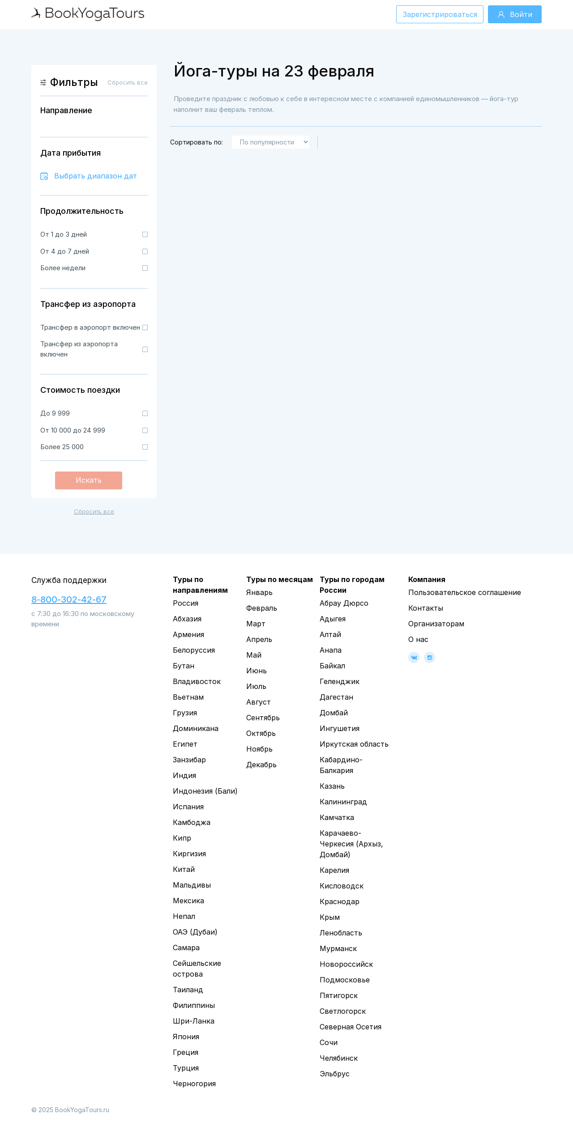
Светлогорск (343, 1011)
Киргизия (189, 853)
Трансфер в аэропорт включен (90, 327)
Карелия (334, 870)
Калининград (343, 801)
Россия (185, 603)
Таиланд (188, 989)
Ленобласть (341, 932)
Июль (256, 686)
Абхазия (187, 618)
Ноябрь (259, 748)
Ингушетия (339, 728)
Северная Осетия (350, 1026)
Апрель (259, 639)
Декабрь (261, 764)
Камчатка (337, 817)
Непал (184, 916)
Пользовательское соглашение (464, 592)
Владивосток (197, 681)
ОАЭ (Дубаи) (195, 931)
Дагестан (336, 697)
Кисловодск (341, 885)
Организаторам (436, 623)
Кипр (182, 837)
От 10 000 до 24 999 (72, 430)
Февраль (261, 608)
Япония (186, 1036)
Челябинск (339, 1058)
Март (255, 623)
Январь (259, 592)
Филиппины (194, 1005)
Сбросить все (94, 511)
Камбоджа (191, 822)
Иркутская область (354, 744)
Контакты (425, 608)
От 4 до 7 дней (64, 251)
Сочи (329, 1042)
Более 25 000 (62, 446)
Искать (89, 480)
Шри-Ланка (193, 1020)
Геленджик (339, 681)
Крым (330, 917)
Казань (332, 786)
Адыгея (333, 618)
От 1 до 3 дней (63, 234)
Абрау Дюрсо (344, 603)
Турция (186, 1067)
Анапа (331, 650)
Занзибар (189, 759)
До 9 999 (55, 413)
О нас (418, 639)
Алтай (330, 634)
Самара (186, 947)
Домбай (334, 712)
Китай (184, 869)
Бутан (183, 665)
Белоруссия (194, 650)
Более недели (63, 268)
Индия (184, 775)
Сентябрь (263, 717)
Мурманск (338, 948)
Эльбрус (335, 1073)
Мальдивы (192, 884)
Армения (188, 634)
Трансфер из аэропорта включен (79, 349)
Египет (185, 744)
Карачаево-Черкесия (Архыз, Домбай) (351, 844)
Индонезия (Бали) (205, 790)
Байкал (332, 665)
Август (258, 701)
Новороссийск (346, 964)
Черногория (194, 1083)
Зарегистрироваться (440, 14)
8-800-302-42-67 (69, 599)
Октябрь (261, 733)
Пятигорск (339, 995)
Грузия (185, 712)
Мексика (188, 900)
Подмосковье (345, 979)
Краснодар (339, 901)
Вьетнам (188, 697)
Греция (185, 1052)
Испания (188, 806)
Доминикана (195, 728)
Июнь (256, 670)
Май (253, 654)
